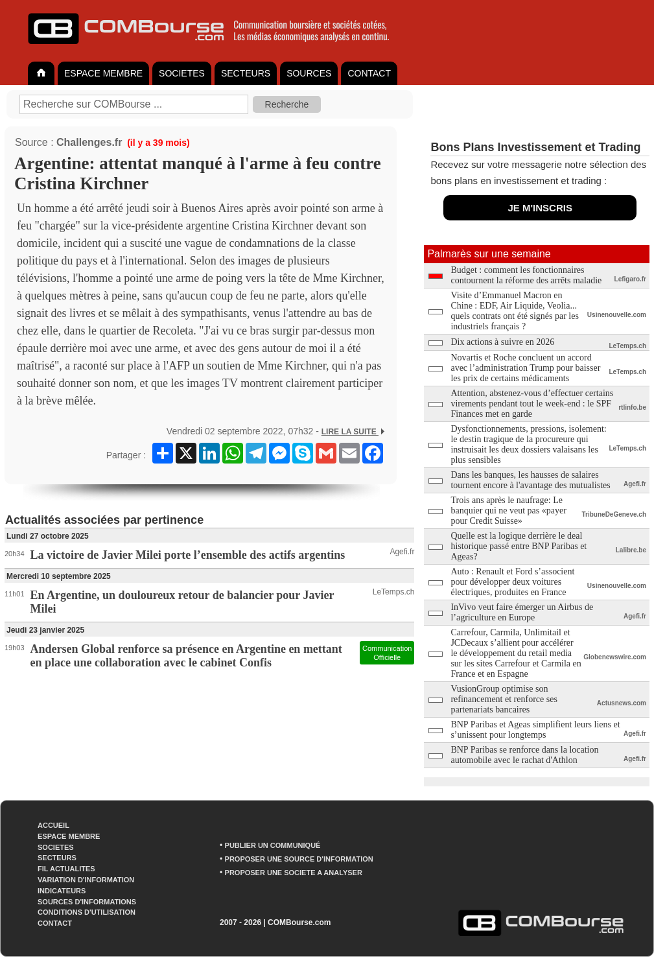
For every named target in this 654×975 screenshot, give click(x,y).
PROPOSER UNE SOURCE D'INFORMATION (299, 859)
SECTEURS (245, 73)
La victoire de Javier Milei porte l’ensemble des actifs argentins (187, 554)
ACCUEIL (53, 825)
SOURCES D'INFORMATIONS (87, 902)
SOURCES (308, 73)
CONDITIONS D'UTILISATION (86, 912)
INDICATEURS (62, 891)
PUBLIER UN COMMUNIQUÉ (273, 845)
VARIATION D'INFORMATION (86, 880)
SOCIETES (182, 73)
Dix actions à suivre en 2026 (502, 342)
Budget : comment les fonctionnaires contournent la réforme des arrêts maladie (525, 275)
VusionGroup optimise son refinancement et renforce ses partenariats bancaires (503, 699)
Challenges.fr (89, 142)
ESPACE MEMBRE (103, 73)
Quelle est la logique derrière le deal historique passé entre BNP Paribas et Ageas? (518, 546)
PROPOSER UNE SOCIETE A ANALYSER (293, 872)
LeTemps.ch (394, 591)
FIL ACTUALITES (66, 869)
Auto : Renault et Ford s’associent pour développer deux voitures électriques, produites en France (512, 582)
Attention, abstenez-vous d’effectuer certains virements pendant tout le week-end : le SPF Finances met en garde (531, 403)
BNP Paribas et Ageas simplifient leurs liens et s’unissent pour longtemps (535, 730)
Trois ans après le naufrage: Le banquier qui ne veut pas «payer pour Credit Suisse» (508, 510)
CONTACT (369, 73)
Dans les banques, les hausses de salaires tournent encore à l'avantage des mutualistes (530, 480)
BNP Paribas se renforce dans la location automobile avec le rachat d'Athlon (524, 755)
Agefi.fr (402, 551)
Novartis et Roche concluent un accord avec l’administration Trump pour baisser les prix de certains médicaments (525, 368)
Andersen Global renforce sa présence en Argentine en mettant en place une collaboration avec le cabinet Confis (186, 655)
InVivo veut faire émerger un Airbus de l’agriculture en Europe (521, 612)
